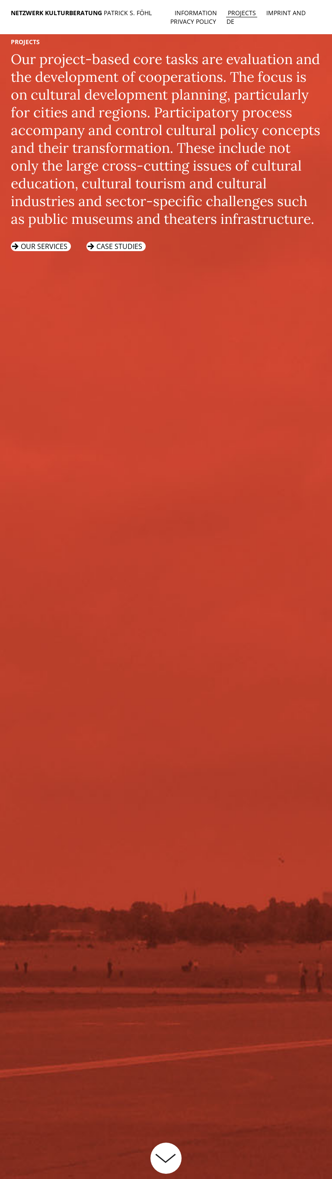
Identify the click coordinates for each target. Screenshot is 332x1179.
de (230, 21)
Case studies (119, 246)
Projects (242, 13)
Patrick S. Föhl (128, 13)
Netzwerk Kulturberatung (57, 13)
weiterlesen (166, 1158)
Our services (44, 246)
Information (196, 13)
